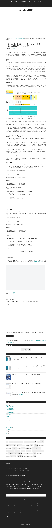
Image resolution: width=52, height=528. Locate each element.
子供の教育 (8, 429)
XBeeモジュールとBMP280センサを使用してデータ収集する (27, 375)
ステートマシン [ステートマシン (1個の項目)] (16, 486)
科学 (6, 431)
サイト (7, 327)
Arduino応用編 (10, 411)
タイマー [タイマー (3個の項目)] (28, 451)
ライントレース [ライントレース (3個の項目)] (12, 453)
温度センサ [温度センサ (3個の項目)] (13, 456)
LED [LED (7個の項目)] (42, 442)
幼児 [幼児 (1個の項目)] (40, 453)
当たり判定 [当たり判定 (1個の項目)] (7, 456)
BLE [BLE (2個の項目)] (7, 442)
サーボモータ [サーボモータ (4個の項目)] (36, 448)
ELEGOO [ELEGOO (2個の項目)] (21, 442)
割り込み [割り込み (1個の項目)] (31, 453)
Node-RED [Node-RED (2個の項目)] (19, 445)
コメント (7, 304)
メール (7, 321)
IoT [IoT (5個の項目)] (35, 442)
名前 (7, 316)
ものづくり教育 (9, 427)
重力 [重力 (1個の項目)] (31, 456)
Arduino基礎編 (10, 408)
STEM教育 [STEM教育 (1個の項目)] (27, 445)
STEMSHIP (26, 9)
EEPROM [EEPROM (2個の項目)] (16, 442)
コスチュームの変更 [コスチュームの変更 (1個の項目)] (28, 448)
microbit (7, 416)
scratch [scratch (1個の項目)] (24, 445)
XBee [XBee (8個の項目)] (36, 445)
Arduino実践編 (10, 409)
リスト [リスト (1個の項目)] (24, 453)
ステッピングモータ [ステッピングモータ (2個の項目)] (10, 450)
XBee (7, 425)
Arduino (7, 405)
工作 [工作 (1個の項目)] (37, 453)
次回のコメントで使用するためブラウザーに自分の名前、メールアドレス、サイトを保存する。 (26, 332)
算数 (6, 433)
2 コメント (18, 48)
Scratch (7, 420)
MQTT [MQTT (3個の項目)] (14, 445)
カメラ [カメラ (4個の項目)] (14, 448)
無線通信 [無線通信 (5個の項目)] (20, 456)
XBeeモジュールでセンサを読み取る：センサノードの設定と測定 (28, 392)
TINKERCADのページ (37, 261)
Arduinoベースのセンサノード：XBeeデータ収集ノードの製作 (27, 357)
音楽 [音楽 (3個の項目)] (35, 456)
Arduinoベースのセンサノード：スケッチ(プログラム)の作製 (16, 466)
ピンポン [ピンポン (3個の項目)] (34, 451)
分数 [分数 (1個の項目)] (27, 453)
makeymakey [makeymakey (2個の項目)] (8, 445)
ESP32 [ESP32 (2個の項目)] (25, 442)
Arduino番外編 (10, 412)
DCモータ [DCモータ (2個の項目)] (11, 442)
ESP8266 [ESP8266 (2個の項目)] (30, 442)
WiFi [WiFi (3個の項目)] (31, 445)
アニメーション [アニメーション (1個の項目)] (41, 445)
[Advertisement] (26, 27)
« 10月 (7, 516)
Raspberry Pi (8, 418)
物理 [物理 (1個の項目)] (24, 456)
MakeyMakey (8, 414)
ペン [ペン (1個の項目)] (6, 453)
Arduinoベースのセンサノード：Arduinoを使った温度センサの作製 (28, 366)
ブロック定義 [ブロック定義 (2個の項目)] (40, 450)
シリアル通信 (11, 293)
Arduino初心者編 (12, 292)
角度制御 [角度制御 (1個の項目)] (28, 456)
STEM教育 (8, 423)
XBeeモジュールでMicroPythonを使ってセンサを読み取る (26, 383)
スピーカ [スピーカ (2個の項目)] (23, 450)
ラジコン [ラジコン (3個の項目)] (20, 453)
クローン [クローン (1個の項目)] (19, 448)
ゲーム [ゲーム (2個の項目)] (23, 448)
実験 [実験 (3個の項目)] (35, 453)
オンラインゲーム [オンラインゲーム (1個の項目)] (8, 448)
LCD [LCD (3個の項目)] (38, 442)
